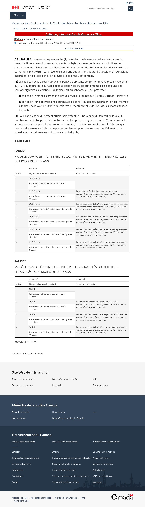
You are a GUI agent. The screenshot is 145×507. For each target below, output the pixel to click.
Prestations (17, 476)
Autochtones (99, 470)
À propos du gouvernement (106, 441)
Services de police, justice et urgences (70, 476)
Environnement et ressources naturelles (72, 457)
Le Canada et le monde (104, 451)
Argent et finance (101, 457)
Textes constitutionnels (23, 379)
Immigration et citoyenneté (25, 457)
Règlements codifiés (98, 23)
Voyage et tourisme (21, 464)
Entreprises (17, 470)
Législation (80, 23)
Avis (83, 497)
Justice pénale (18, 418)
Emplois (16, 451)
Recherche (57, 385)
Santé (15, 482)
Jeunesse (97, 482)
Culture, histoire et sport (64, 470)
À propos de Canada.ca (66, 497)
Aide (95, 379)
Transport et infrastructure (65, 482)
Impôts (55, 451)
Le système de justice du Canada (68, 418)
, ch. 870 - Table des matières (31, 28)
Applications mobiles (41, 497)
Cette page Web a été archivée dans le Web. (74, 34)
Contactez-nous (100, 385)
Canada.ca (17, 23)
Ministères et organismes (64, 441)
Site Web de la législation (60, 23)
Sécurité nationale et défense (66, 464)
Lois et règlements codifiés (65, 379)
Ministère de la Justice (35, 23)
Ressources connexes (22, 385)
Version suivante (74, 48)
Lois (95, 412)
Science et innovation (103, 464)
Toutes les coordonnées (23, 441)
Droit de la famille (20, 412)
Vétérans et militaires (103, 476)
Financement (58, 412)
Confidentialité (21, 500)
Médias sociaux (19, 497)
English (129, 2)
